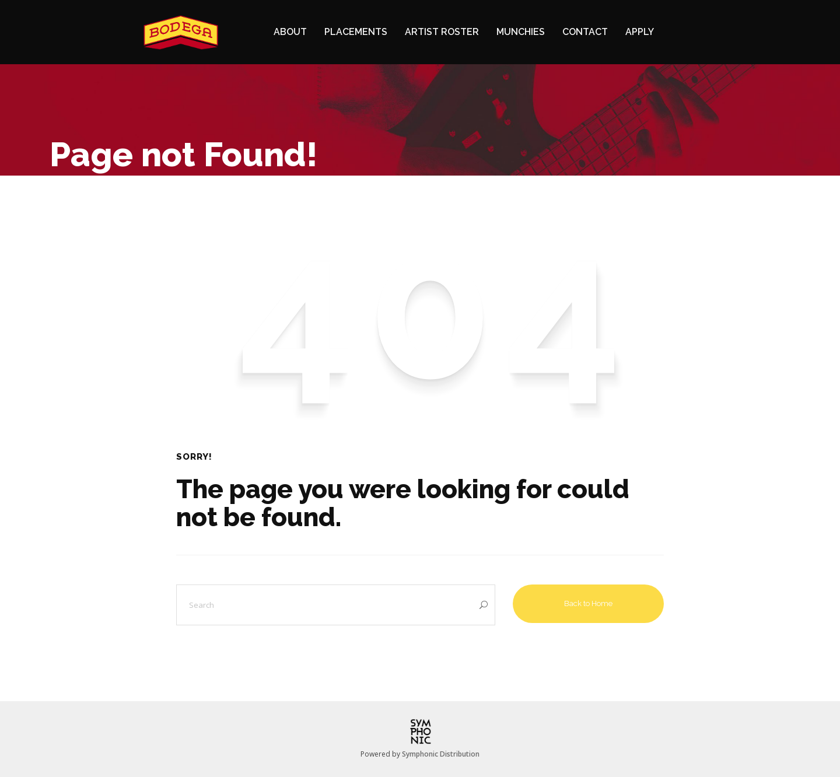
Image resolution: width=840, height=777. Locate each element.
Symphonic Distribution (441, 754)
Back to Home (588, 603)
